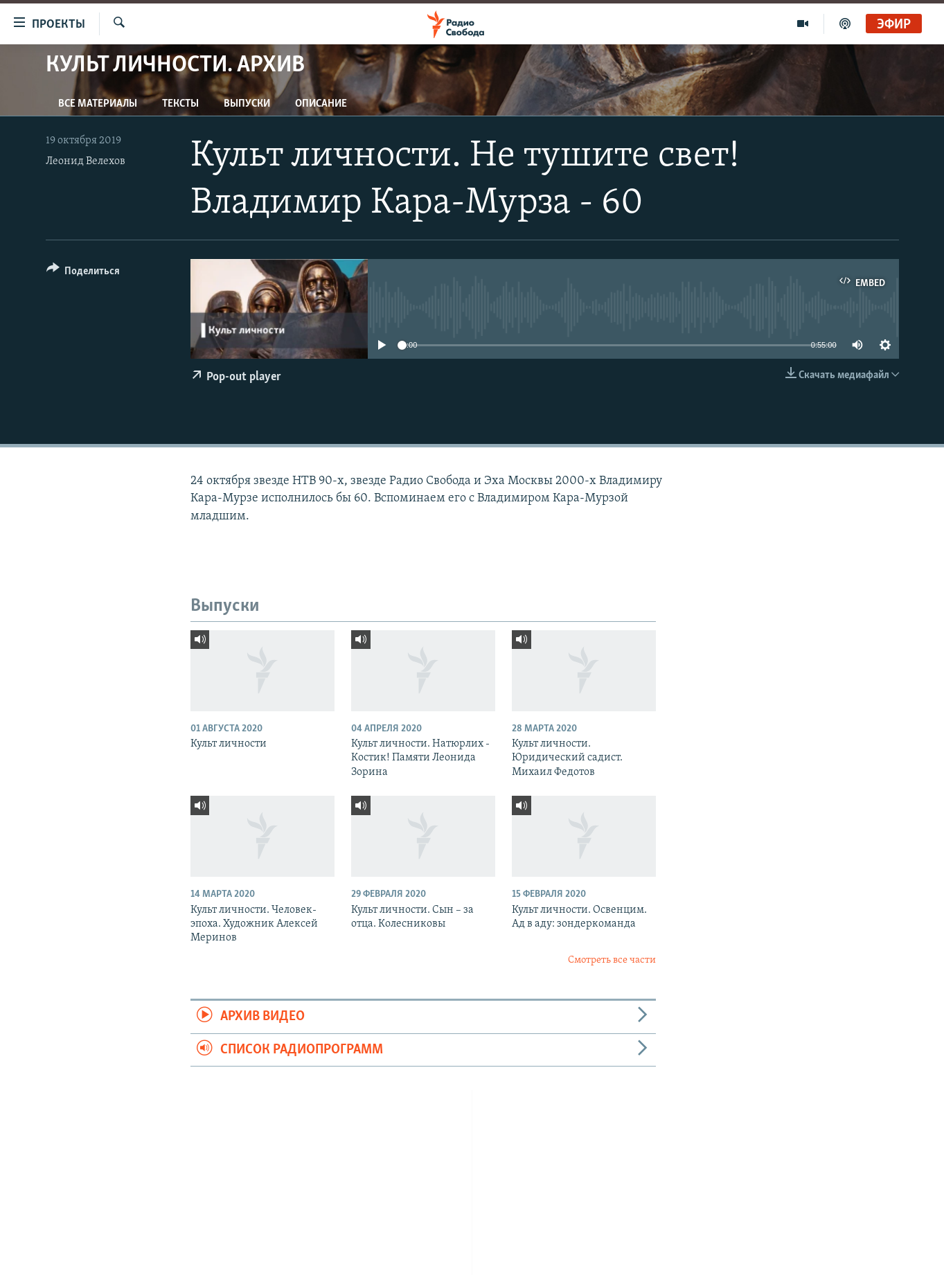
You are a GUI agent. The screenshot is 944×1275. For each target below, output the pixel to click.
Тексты (180, 103)
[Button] (83, 273)
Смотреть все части (612, 960)
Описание (321, 103)
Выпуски (247, 103)
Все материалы (97, 103)
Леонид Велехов (85, 161)
